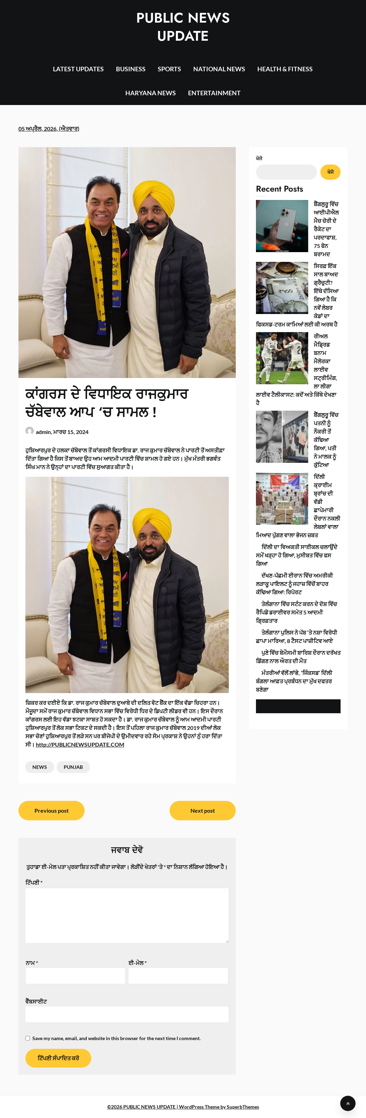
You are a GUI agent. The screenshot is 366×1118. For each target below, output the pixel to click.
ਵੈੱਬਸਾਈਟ (36, 1001)
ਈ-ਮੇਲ (138, 962)
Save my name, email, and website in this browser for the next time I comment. (116, 1038)
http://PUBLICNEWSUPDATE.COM (80, 744)
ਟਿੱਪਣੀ (33, 882)
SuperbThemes (243, 1107)
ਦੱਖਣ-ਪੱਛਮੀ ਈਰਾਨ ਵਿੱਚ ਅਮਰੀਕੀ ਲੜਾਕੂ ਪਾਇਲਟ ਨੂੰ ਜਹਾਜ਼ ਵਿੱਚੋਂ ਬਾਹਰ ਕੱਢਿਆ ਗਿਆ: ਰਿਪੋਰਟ (294, 366)
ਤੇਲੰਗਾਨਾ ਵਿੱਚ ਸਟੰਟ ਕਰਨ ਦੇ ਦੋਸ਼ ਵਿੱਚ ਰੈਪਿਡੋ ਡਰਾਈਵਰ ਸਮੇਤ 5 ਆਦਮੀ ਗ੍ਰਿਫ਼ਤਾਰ (296, 395)
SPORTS (169, 69)
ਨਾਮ (32, 962)
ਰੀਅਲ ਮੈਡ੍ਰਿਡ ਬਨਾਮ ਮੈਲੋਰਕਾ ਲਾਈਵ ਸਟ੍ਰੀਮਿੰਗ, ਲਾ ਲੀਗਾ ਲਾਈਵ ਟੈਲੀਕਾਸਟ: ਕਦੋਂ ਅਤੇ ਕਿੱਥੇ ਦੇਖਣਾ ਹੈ (297, 261)
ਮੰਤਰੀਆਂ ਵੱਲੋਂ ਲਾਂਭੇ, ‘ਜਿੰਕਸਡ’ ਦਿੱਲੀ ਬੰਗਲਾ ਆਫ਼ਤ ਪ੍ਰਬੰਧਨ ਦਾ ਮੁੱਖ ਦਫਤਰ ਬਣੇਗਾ (294, 464)
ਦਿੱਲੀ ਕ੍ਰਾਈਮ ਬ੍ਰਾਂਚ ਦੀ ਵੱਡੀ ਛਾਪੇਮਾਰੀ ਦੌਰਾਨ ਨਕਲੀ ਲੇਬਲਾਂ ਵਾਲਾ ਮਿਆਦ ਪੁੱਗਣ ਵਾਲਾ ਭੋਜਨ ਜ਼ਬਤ (292, 309)
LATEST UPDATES (78, 69)
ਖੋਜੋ (259, 158)
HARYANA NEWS (150, 93)
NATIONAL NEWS (219, 69)
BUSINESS (131, 69)
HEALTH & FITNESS (285, 69)
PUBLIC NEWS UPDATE (183, 27)
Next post (202, 810)
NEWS (39, 767)
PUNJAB (73, 767)
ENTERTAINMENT (214, 93)
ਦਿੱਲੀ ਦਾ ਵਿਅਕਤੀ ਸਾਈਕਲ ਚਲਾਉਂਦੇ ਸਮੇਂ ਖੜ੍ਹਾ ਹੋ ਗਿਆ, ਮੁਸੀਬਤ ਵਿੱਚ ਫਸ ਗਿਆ (296, 338)
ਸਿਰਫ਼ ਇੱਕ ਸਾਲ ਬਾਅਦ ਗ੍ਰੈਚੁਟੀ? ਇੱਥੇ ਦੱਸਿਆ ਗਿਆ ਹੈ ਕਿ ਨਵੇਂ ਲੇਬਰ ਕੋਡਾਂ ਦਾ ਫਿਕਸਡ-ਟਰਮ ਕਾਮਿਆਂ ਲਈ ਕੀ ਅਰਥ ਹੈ (297, 232)
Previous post (51, 810)
